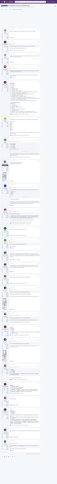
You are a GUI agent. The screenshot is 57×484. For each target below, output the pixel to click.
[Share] (34, 29)
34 (10, 26)
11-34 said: (12, 43)
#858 (36, 162)
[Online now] (5, 164)
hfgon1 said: (13, 188)
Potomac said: (13, 292)
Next (22, 26)
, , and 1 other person (21, 226)
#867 (36, 316)
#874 (36, 433)
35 (12, 26)
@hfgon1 (21, 269)
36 (14, 26)
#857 (36, 140)
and (15, 262)
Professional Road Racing (45, 66)
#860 (36, 211)
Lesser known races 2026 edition (47, 106)
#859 (36, 186)
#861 (36, 230)
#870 (36, 369)
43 (19, 26)
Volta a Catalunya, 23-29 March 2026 (47, 79)
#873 (36, 413)
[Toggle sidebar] (55, 6)
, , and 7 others (20, 136)
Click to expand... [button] (23, 152)
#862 (36, 242)
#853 (36, 54)
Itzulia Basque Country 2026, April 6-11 (48, 68)
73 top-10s (18, 268)
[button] (2, 2)
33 (8, 26)
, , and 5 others (19, 383)
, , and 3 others (19, 286)
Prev (3, 26)
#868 (36, 330)
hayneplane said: (13, 213)
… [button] (17, 26)
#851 (36, 29)
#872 (36, 401)
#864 (36, 266)
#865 (36, 278)
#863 (36, 255)
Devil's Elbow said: (14, 447)
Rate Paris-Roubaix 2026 (45, 136)
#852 (36, 41)
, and (17, 50)
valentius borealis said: (14, 142)
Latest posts (41, 103)
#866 (36, 290)
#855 (36, 81)
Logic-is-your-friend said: (15, 318)
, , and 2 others (20, 158)
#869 (36, 343)
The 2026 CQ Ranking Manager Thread (48, 121)
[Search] (30, 2)
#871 (36, 387)
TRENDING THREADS (43, 59)
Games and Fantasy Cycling (45, 123)
